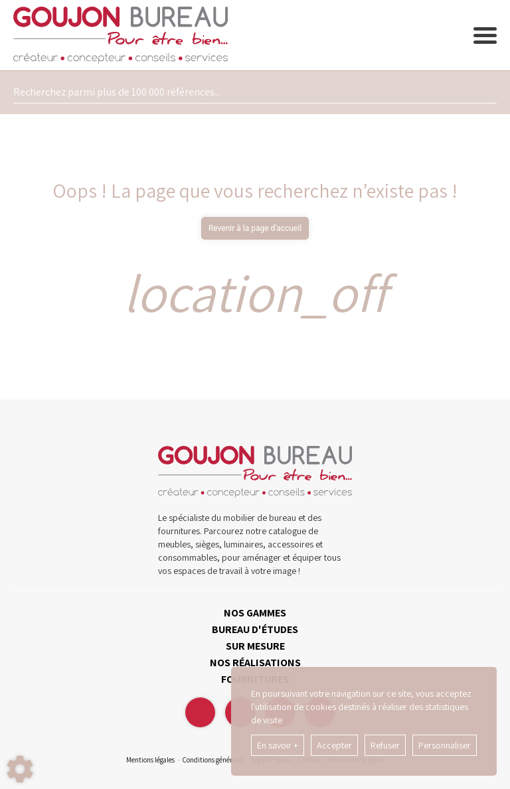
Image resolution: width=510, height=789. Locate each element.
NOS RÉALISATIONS (255, 663)
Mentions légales (150, 759)
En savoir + (277, 745)
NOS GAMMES (255, 613)
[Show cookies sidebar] (20, 769)
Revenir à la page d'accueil (255, 228)
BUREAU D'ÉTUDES (255, 629)
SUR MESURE (255, 646)
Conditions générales (213, 759)
